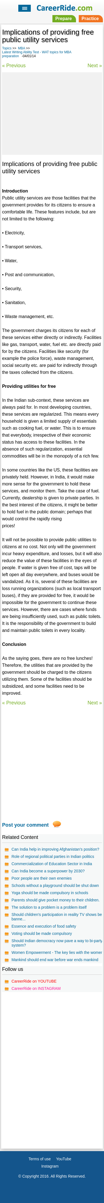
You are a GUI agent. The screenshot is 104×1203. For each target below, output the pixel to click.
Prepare (63, 18)
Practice (90, 18)
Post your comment (25, 825)
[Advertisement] (51, 113)
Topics (6, 48)
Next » (95, 65)
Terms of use (40, 1159)
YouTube (63, 1159)
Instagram (50, 1166)
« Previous (14, 65)
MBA (21, 48)
